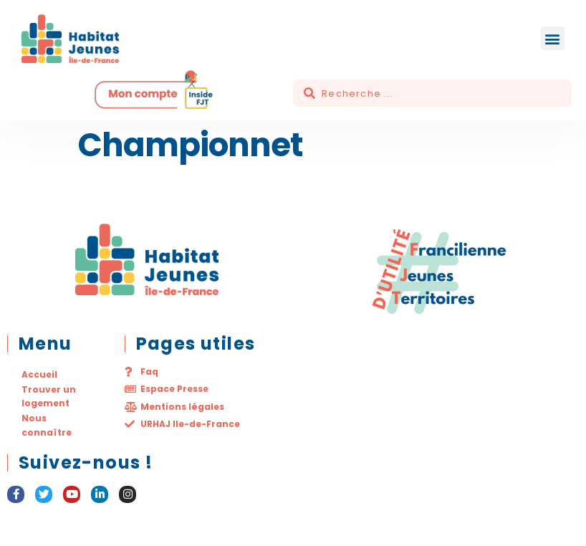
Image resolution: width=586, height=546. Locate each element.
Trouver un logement (48, 396)
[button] (553, 38)
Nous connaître (46, 425)
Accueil (39, 374)
